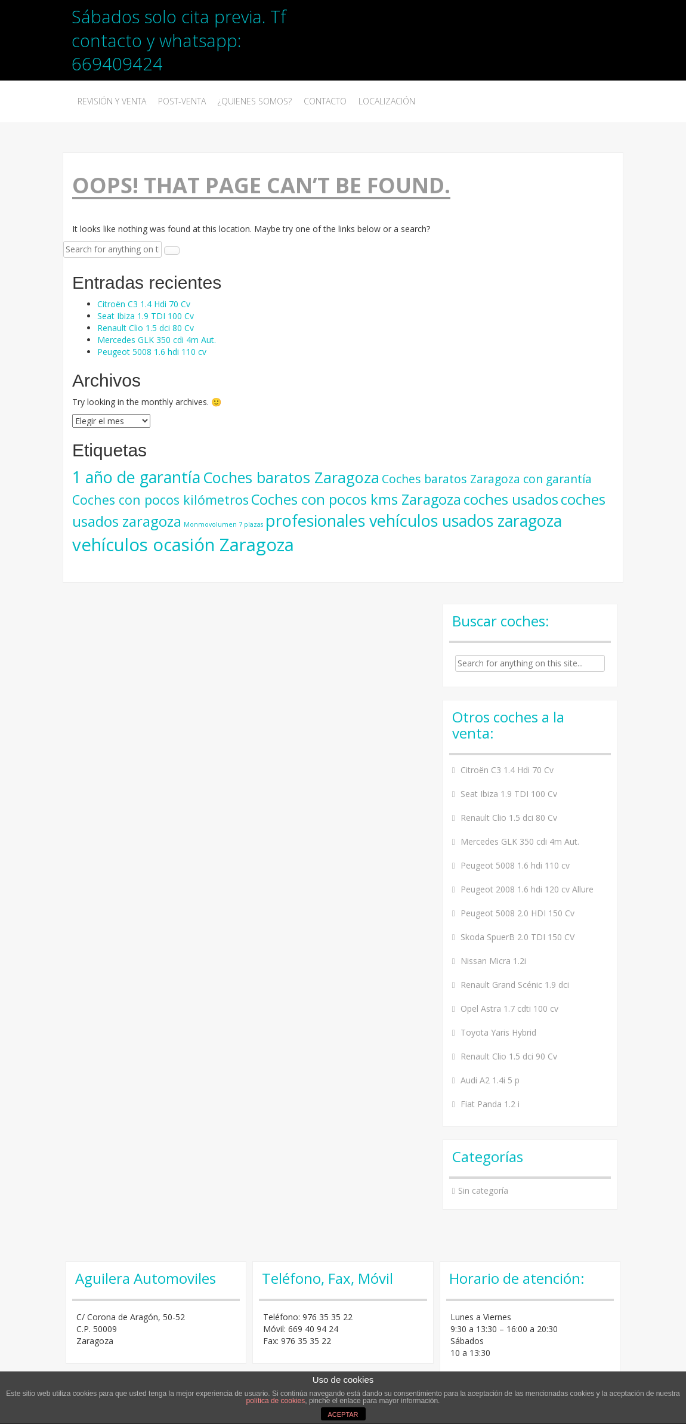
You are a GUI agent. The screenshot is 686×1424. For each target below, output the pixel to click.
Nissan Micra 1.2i (493, 960)
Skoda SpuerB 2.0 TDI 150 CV (517, 937)
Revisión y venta (112, 101)
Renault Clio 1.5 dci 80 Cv (145, 327)
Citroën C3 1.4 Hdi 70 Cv (143, 304)
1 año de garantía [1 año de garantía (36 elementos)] (136, 477)
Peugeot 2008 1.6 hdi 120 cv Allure (527, 889)
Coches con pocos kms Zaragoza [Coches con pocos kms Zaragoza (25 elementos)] (356, 499)
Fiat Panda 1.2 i (490, 1104)
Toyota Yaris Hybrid (498, 1032)
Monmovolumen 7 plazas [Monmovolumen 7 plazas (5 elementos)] (223, 524)
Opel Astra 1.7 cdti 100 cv (509, 1008)
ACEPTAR (342, 1414)
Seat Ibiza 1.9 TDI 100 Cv (145, 316)
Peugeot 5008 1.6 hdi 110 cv (151, 351)
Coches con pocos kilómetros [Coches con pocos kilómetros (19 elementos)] (160, 499)
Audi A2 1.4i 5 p (490, 1080)
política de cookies (275, 1401)
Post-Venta (182, 101)
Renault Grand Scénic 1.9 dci (515, 984)
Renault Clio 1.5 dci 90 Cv (509, 1056)
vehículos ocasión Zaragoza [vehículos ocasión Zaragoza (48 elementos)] (183, 545)
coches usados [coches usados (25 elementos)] (510, 499)
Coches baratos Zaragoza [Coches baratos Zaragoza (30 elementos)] (291, 477)
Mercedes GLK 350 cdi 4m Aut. (156, 339)
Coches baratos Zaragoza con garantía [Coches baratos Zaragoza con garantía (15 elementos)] (487, 479)
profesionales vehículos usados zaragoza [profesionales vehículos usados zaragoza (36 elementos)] (413, 520)
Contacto (325, 101)
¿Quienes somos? (255, 101)
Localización (387, 101)
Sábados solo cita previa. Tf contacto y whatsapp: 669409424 (179, 40)
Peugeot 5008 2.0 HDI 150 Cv (517, 913)
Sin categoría (483, 1190)
